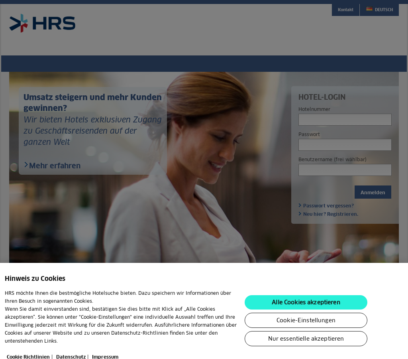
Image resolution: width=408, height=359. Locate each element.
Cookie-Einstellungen (306, 328)
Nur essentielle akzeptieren (306, 346)
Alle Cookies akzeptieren (306, 310)
